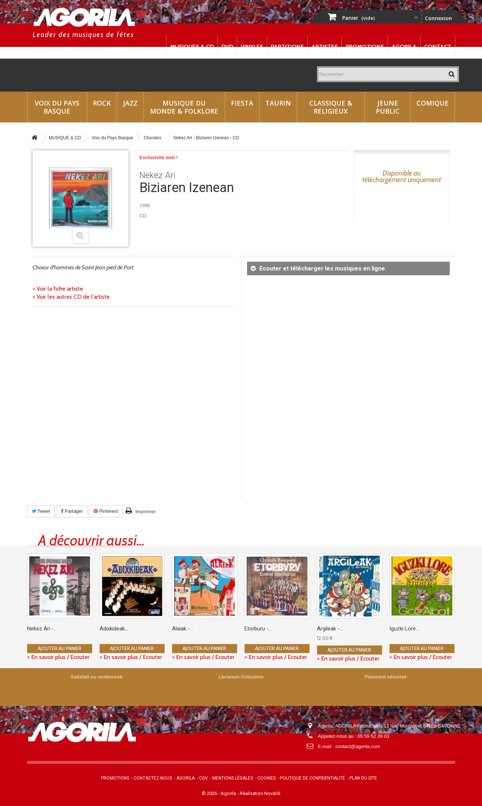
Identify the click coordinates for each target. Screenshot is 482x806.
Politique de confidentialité (312, 778)
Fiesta (242, 103)
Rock (102, 103)
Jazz (130, 103)
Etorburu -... (258, 628)
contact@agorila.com (357, 746)
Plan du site (363, 778)
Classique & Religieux (330, 107)
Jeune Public (388, 107)
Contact (437, 46)
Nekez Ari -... (42, 628)
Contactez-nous (153, 778)
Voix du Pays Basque (57, 107)
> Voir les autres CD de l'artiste (71, 296)
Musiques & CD (192, 46)
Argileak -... (330, 628)
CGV (203, 778)
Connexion (438, 18)
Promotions (364, 46)
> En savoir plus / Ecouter (58, 657)
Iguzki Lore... (404, 628)
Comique (432, 103)
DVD (227, 46)
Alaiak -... (182, 628)
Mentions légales (232, 778)
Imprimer (145, 511)
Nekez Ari (157, 175)
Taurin (278, 103)
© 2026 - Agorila (219, 793)
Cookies (266, 778)
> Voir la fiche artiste (58, 288)
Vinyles (252, 46)
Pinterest (106, 511)
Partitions (287, 46)
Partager (72, 511)
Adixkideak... (114, 628)
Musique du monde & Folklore (184, 107)
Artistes (324, 46)
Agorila (404, 46)
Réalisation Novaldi (260, 793)
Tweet (41, 511)
